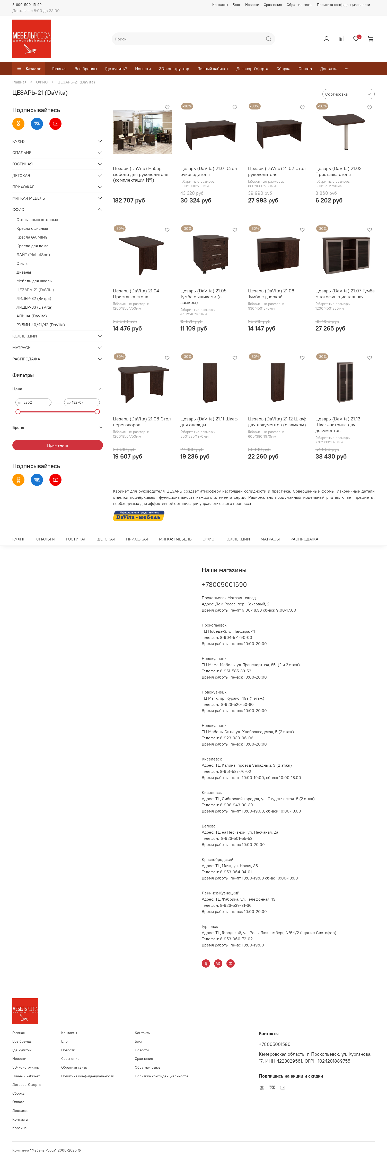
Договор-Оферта (252, 68)
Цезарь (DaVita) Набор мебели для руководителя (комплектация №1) (140, 174)
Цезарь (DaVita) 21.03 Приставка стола (338, 171)
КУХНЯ (18, 141)
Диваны (23, 272)
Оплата (305, 68)
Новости (252, 4)
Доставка (328, 68)
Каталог (29, 68)
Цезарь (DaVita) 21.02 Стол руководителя (277, 171)
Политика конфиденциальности (343, 4)
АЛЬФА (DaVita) (31, 315)
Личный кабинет (212, 68)
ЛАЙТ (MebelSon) (33, 254)
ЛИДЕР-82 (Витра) (33, 298)
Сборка (283, 68)
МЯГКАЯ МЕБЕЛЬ (28, 198)
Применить (57, 445)
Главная (59, 68)
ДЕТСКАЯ (21, 175)
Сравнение (273, 4)
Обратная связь (299, 4)
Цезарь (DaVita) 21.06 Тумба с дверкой (271, 294)
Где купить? (116, 68)
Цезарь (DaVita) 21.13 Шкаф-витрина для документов (337, 424)
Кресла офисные (32, 228)
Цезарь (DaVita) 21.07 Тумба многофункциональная (345, 294)
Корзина (19, 1128)
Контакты (220, 4)
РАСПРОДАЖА (26, 358)
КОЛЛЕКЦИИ (24, 336)
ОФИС (42, 81)
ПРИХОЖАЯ (23, 186)
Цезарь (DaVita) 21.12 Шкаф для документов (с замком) (277, 422)
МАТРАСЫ (21, 347)
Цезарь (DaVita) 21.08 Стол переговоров (142, 422)
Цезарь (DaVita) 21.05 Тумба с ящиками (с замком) (203, 296)
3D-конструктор (174, 68)
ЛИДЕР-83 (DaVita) (34, 307)
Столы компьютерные (37, 219)
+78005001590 (224, 584)
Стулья (23, 263)
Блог (237, 4)
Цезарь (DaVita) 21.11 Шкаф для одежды (209, 422)
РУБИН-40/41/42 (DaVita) (40, 324)
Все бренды (86, 68)
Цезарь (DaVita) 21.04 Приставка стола (136, 294)
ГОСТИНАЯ (22, 163)
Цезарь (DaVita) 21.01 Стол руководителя (208, 171)
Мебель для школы (34, 280)
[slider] (18, 412)
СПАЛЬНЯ (21, 152)
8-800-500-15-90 (27, 4)
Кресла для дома (32, 245)
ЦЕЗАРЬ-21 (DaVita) (35, 289)
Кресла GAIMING (32, 237)
